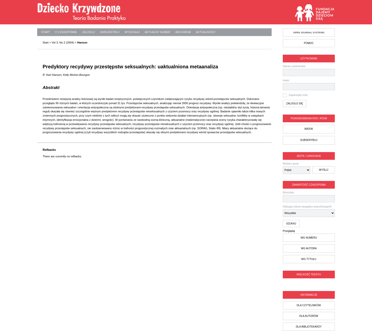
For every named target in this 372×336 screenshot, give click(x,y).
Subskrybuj (308, 140)
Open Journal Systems (308, 32)
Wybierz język (291, 163)
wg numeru (309, 237)
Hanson (82, 42)
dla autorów (308, 316)
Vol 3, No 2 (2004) (63, 42)
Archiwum (183, 32)
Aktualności (205, 32)
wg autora (308, 248)
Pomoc (309, 43)
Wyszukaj (309, 196)
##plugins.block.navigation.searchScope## (309, 211)
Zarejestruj (109, 32)
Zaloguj (88, 32)
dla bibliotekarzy (309, 326)
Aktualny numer (157, 32)
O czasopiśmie (66, 32)
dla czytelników (309, 305)
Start (45, 32)
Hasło (286, 80)
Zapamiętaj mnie (298, 95)
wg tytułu (308, 259)
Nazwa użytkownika (294, 66)
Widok (308, 128)
